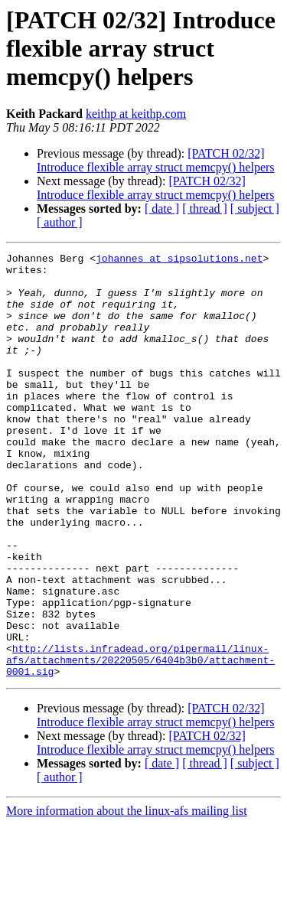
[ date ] (162, 208)
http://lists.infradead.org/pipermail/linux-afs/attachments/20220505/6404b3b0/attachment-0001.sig (140, 742)
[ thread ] (204, 208)
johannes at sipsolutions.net (179, 260)
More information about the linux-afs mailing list (126, 895)
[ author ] (60, 222)
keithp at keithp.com (136, 113)
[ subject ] (254, 208)
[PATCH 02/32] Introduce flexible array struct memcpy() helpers (156, 160)
